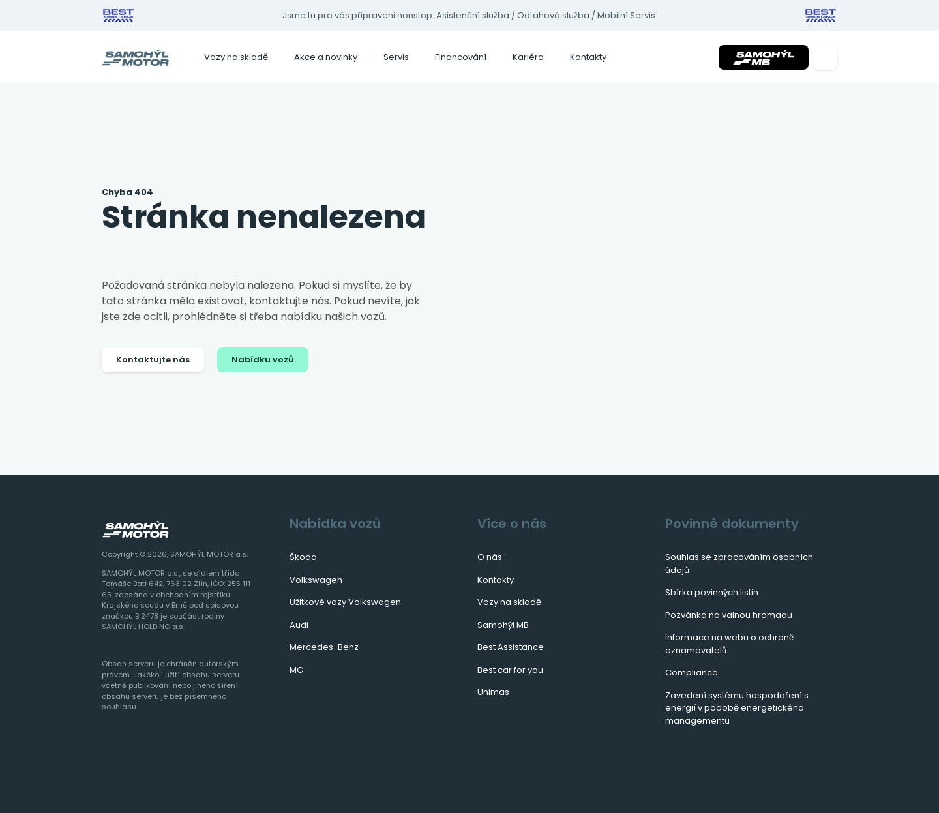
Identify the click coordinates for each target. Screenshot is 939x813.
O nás (489, 557)
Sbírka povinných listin (711, 592)
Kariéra (528, 57)
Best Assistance (510, 647)
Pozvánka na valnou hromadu (728, 615)
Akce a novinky (325, 57)
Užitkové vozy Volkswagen (345, 602)
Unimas (493, 692)
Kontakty (588, 57)
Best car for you (510, 670)
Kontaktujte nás (153, 359)
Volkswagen (316, 580)
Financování (460, 57)
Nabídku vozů (262, 359)
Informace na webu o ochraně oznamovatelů (729, 644)
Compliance (691, 672)
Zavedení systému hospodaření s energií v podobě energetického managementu (737, 708)
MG (296, 670)
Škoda (303, 557)
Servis (396, 57)
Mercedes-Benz (324, 647)
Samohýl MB (503, 625)
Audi (299, 625)
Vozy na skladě (236, 57)
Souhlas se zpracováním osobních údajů (739, 563)
